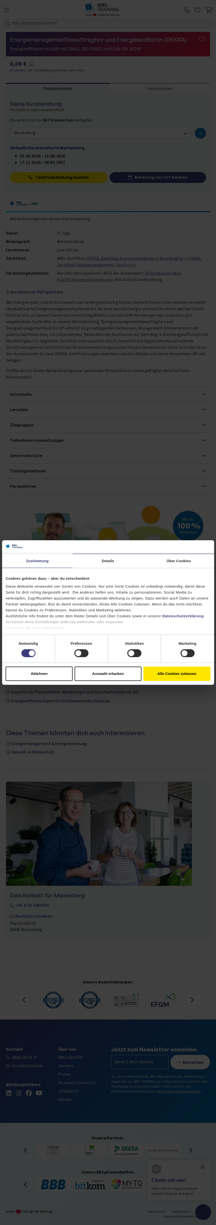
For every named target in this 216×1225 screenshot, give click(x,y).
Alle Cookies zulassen (176, 673)
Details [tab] (108, 561)
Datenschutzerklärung (183, 616)
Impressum (52, 628)
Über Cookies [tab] (179, 561)
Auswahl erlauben (108, 673)
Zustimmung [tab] (37, 561)
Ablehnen (39, 673)
